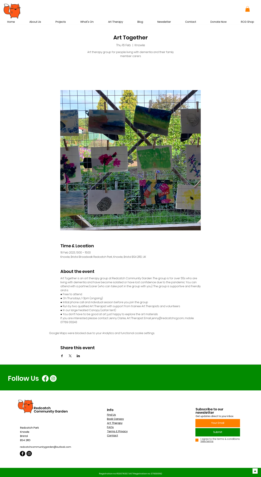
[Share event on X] (70, 356)
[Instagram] (53, 378)
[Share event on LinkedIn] (78, 356)
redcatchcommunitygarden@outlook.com (45, 447)
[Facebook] (45, 378)
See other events (130, 74)
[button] (247, 9)
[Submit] (217, 432)
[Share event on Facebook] (62, 356)
